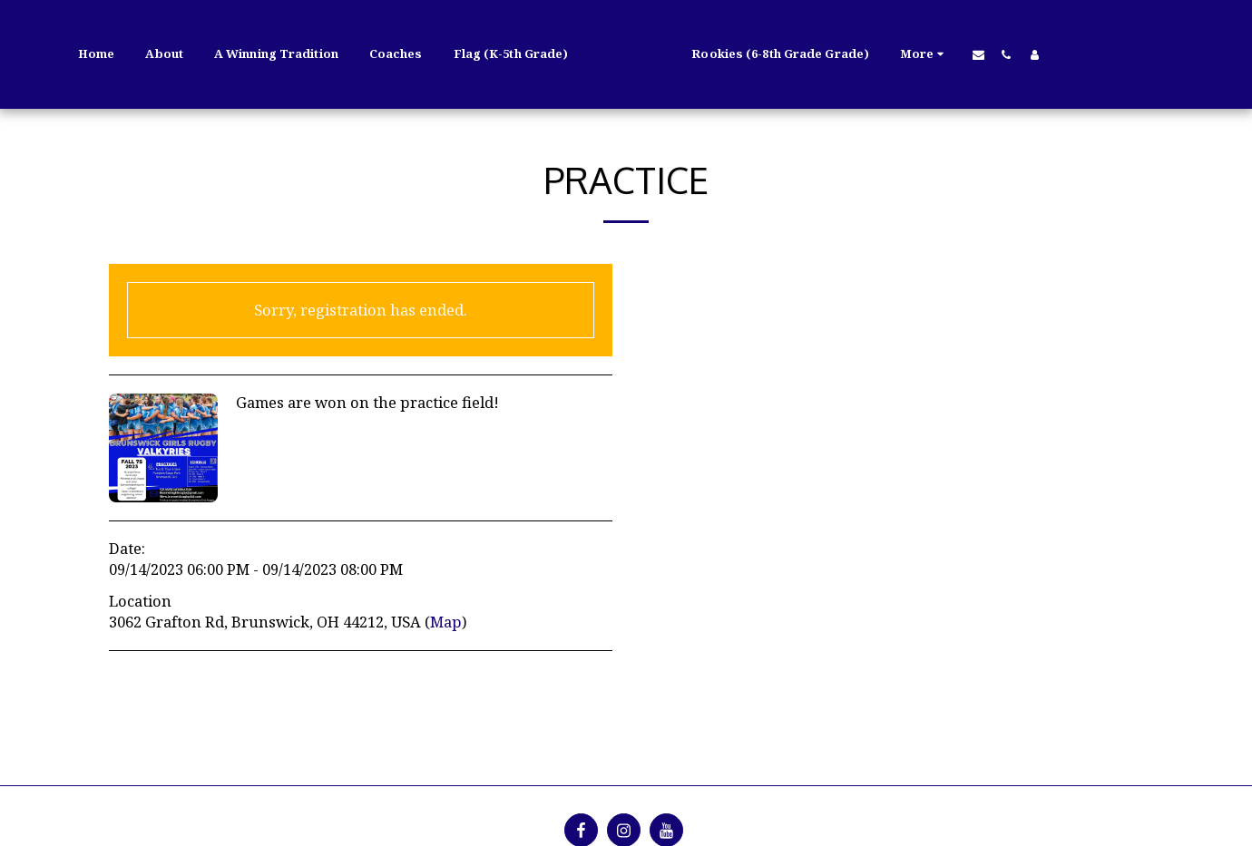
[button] (1026, 54)
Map (446, 621)
